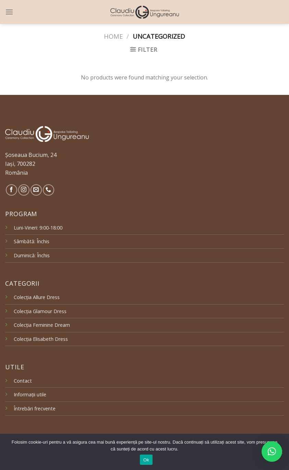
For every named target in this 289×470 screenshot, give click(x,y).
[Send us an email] (36, 190)
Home (113, 36)
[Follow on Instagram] (23, 190)
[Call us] (48, 190)
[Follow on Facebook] (11, 190)
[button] (272, 451)
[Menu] (9, 11)
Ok (146, 459)
